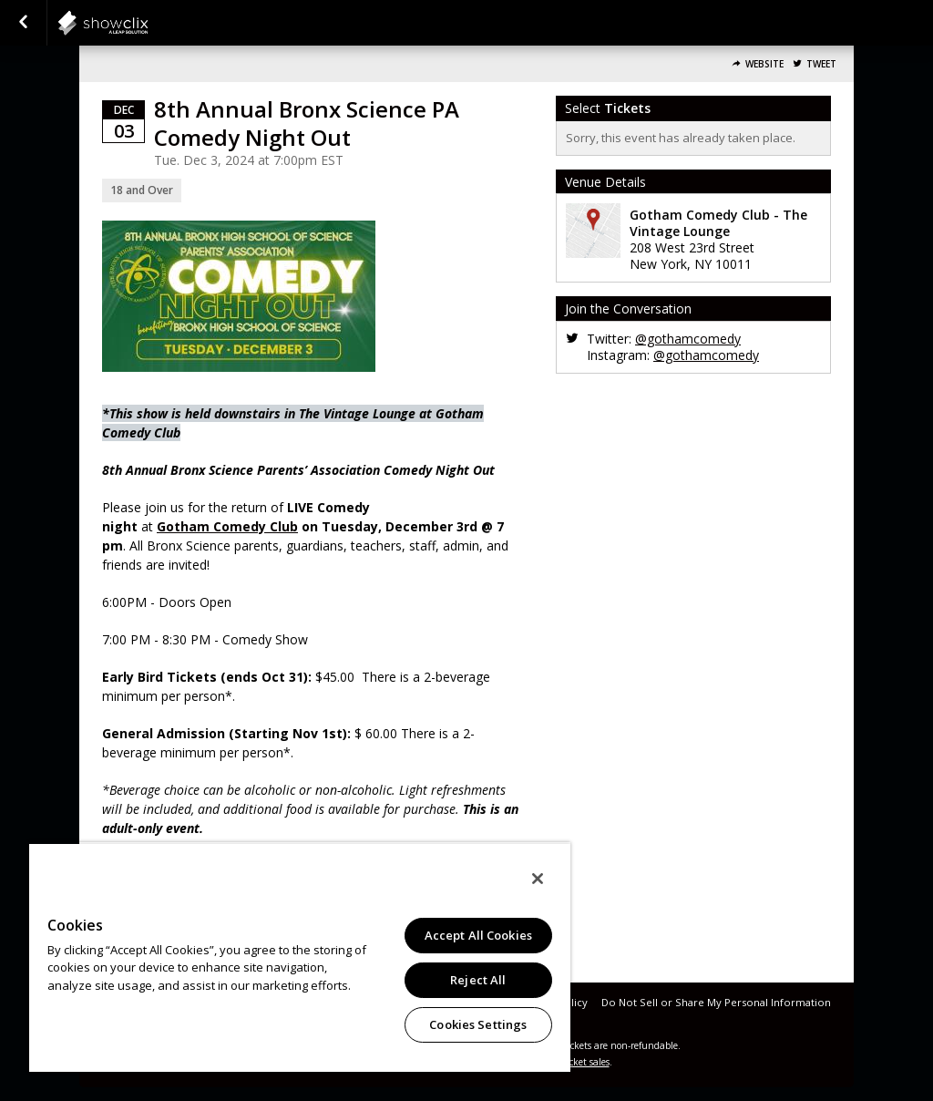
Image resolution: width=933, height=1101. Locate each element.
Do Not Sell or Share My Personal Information (716, 1002)
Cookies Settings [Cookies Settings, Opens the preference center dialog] (478, 1024)
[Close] (538, 879)
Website (764, 64)
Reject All (478, 980)
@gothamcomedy (688, 338)
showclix (147, 22)
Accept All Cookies (478, 935)
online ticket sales (571, 1061)
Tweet (821, 64)
